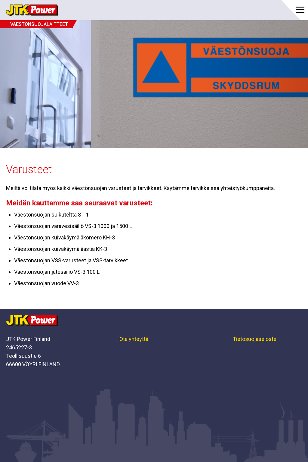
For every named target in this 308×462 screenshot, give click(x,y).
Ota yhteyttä (133, 339)
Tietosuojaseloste (254, 339)
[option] (154, 84)
